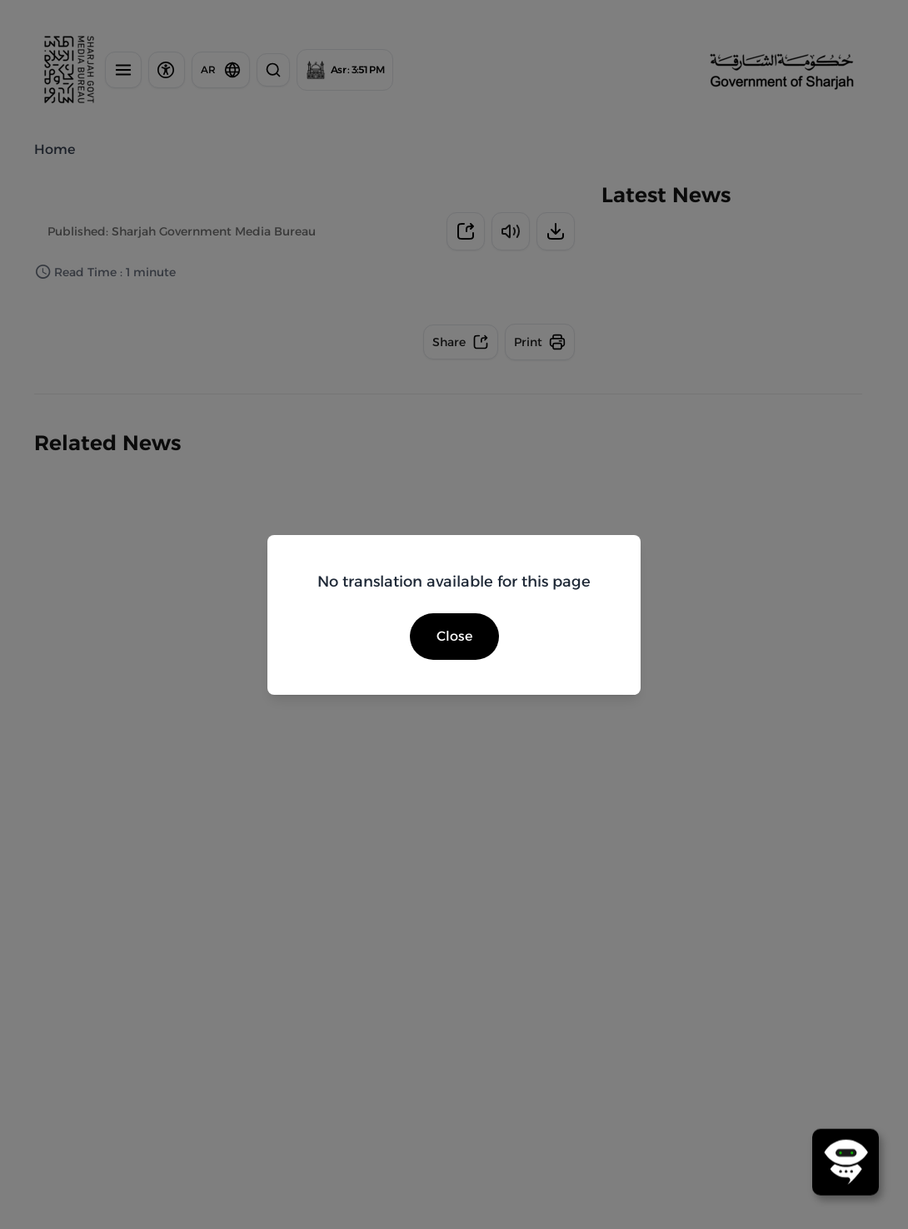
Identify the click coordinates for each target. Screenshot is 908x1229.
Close (454, 636)
